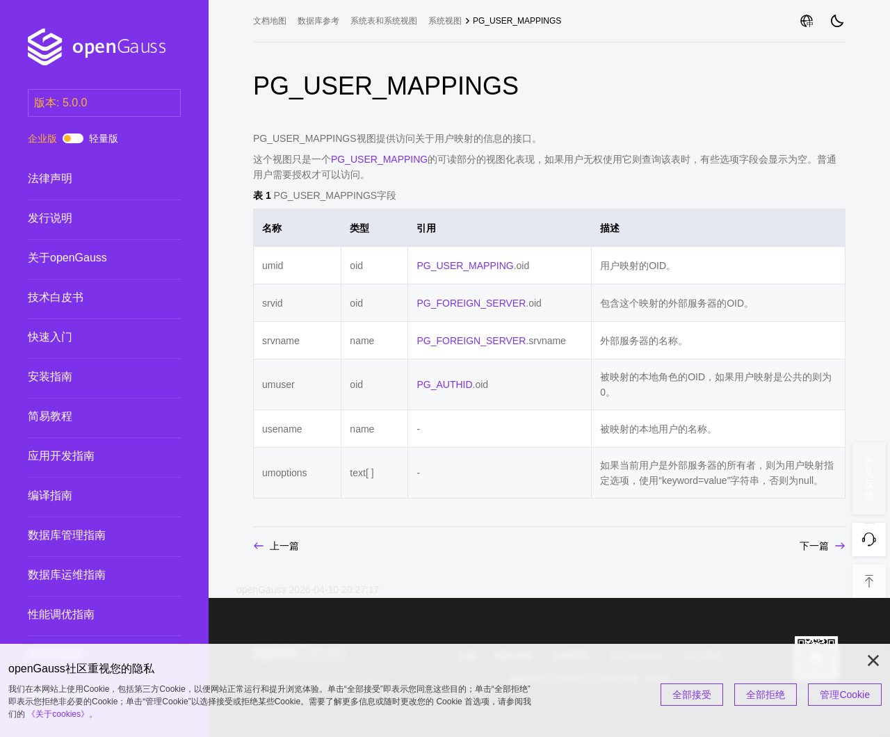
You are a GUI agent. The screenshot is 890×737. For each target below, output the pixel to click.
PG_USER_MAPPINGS (517, 21)
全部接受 (691, 694)
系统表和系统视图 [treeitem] (383, 21)
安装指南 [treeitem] (90, 376)
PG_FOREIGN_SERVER (471, 303)
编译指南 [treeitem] (90, 495)
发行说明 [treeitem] (90, 218)
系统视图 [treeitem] (445, 21)
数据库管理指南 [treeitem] (90, 535)
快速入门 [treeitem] (90, 337)
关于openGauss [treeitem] (90, 258)
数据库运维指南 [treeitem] (90, 575)
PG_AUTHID (444, 384)
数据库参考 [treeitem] (318, 21)
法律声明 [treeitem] (90, 178)
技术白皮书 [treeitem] (90, 297)
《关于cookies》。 (62, 714)
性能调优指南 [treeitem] (90, 614)
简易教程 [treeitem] (90, 416)
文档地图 (269, 21)
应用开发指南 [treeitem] (90, 456)
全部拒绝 (765, 694)
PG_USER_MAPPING (379, 159)
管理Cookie (845, 694)
